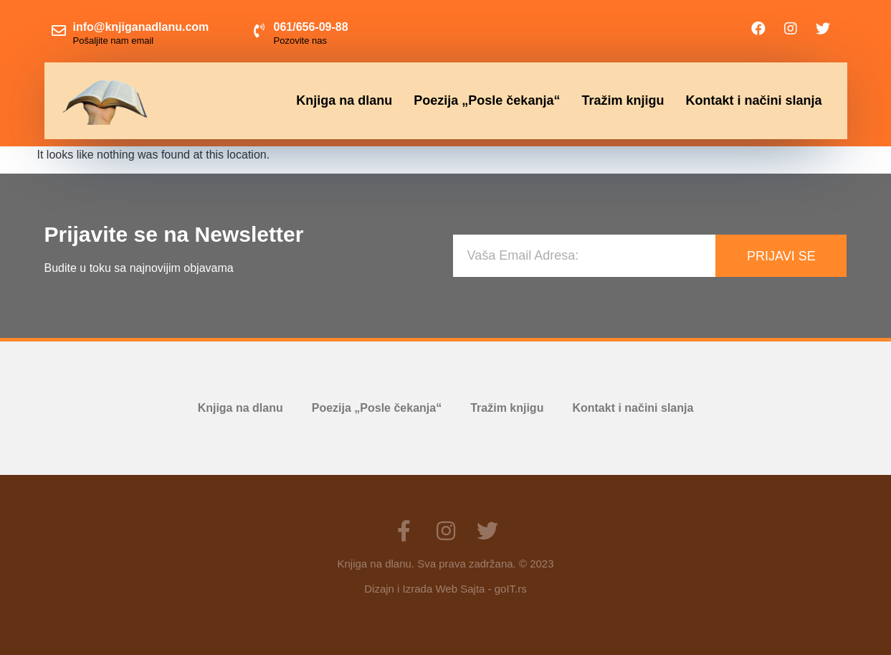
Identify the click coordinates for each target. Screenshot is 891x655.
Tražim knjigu (622, 100)
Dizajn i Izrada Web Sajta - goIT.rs (445, 589)
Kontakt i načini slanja (753, 100)
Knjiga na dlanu (344, 100)
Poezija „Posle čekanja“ (487, 100)
